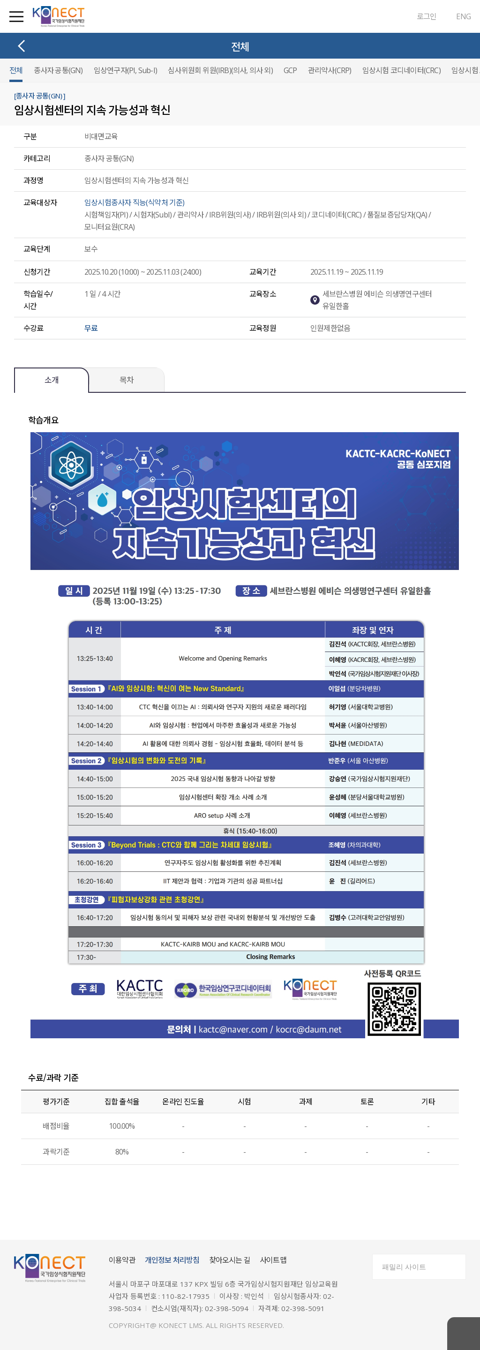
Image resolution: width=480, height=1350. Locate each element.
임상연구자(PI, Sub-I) (125, 70)
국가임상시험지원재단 (58, 16)
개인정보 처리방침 (172, 1260)
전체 (15, 70)
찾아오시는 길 (229, 1260)
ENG (463, 16)
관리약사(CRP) (330, 70)
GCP (290, 70)
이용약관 (122, 1260)
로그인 (427, 16)
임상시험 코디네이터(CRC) (401, 70)
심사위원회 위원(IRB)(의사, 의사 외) (220, 70)
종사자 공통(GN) (58, 70)
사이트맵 (273, 1260)
